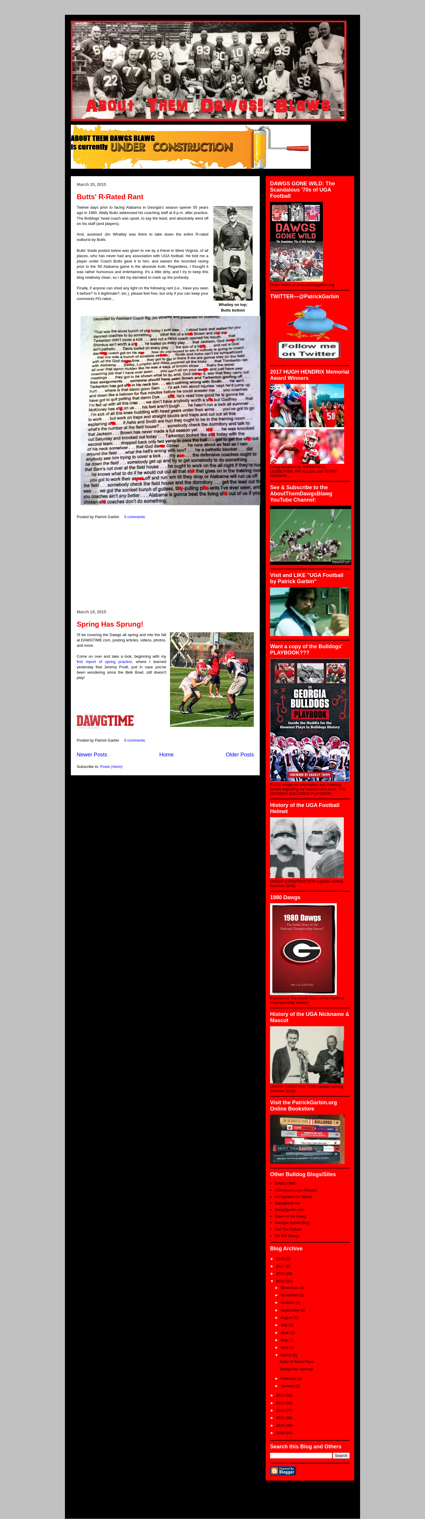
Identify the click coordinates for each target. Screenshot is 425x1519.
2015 (281, 1281)
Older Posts (240, 755)
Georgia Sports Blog (292, 1222)
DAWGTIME (285, 1183)
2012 (281, 1410)
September (290, 1310)
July (285, 1325)
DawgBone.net (287, 1203)
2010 (281, 1425)
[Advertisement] (165, 565)
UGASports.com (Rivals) (296, 1190)
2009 (281, 1433)
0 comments (134, 517)
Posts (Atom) (111, 766)
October (288, 1302)
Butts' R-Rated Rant (110, 197)
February (289, 1378)
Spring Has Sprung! (110, 624)
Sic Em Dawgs (287, 1235)
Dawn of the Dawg (290, 1216)
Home (166, 755)
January (288, 1386)
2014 (281, 1395)
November (290, 1295)
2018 (281, 1259)
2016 (281, 1273)
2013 (281, 1403)
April (285, 1347)
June (285, 1332)
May (285, 1340)
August (287, 1317)
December (290, 1287)
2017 (281, 1266)
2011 (281, 1418)
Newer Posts (92, 755)
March (286, 1355)
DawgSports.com (289, 1209)
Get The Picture (288, 1229)
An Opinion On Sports (293, 1196)
